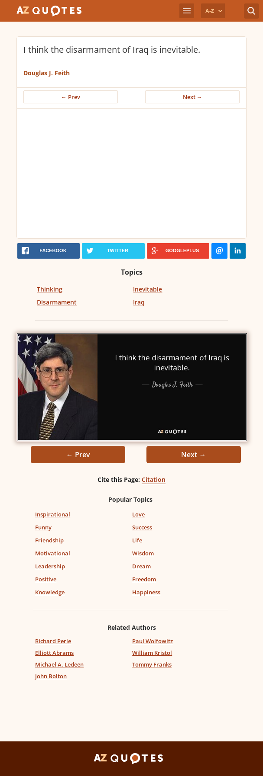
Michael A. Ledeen (59, 664)
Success (142, 527)
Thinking (49, 289)
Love (138, 514)
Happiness (146, 592)
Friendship (49, 540)
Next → (192, 97)
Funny (43, 527)
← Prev (70, 97)
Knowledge (50, 592)
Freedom (144, 579)
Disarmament (57, 302)
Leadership (50, 566)
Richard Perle (53, 641)
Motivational (52, 553)
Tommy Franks (152, 664)
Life (137, 540)
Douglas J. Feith (46, 73)
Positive (45, 579)
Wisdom (143, 553)
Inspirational (52, 514)
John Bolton (51, 676)
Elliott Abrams (54, 653)
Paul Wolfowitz (152, 641)
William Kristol (152, 653)
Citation (154, 479)
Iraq (139, 302)
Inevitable (147, 289)
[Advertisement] (131, 173)
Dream (141, 566)
